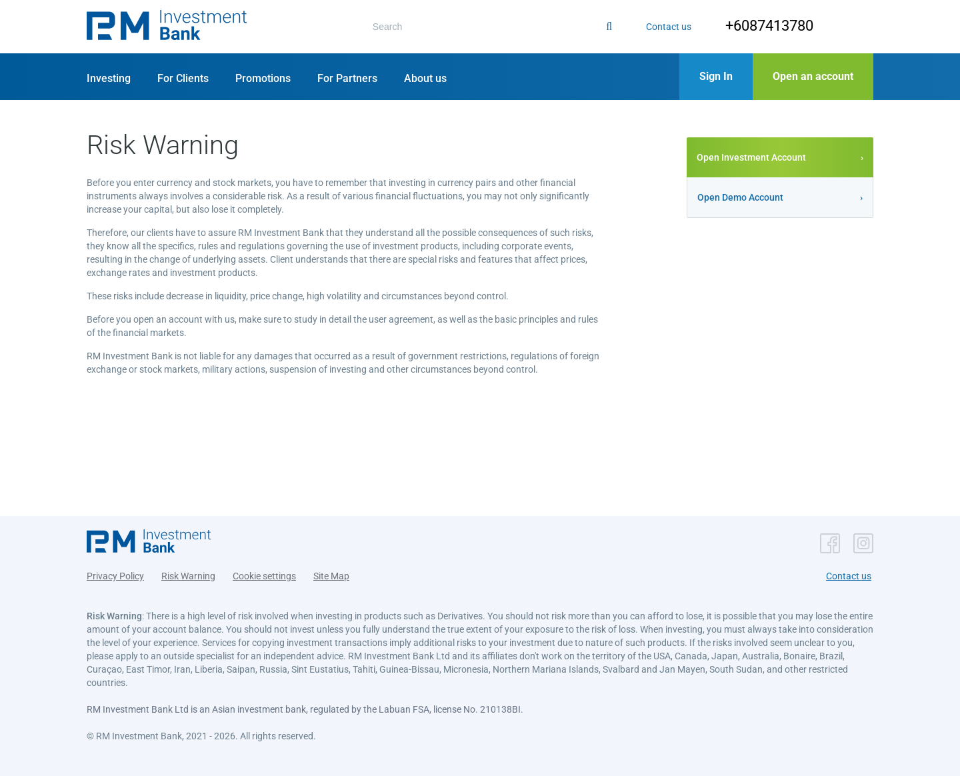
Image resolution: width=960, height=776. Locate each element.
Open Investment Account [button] (751, 157)
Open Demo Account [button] (740, 197)
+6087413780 (769, 25)
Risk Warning (188, 576)
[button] (167, 26)
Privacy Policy (115, 576)
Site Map (331, 576)
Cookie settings (264, 576)
